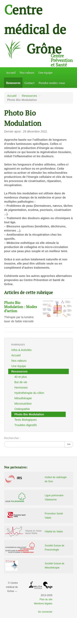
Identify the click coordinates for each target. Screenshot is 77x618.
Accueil (11, 72)
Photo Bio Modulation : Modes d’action (20, 306)
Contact (29, 83)
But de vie (20, 382)
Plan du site (46, 599)
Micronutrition (23, 403)
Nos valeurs (27, 72)
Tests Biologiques (25, 419)
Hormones (21, 387)
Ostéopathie (22, 409)
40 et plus (20, 376)
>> (68, 444)
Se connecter (45, 611)
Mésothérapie (23, 398)
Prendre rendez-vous (52, 83)
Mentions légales (43, 603)
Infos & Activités (21, 350)
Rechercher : (12, 438)
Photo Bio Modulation (29, 414)
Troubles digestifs (25, 425)
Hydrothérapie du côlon (29, 393)
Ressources (13, 83)
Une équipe (45, 72)
